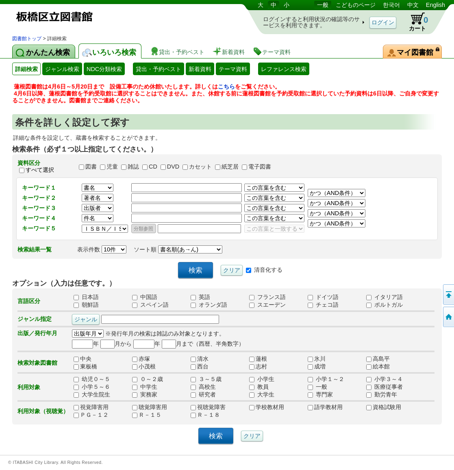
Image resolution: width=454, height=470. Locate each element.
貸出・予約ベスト (158, 69)
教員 (259, 386)
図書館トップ (26, 38)
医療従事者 (384, 386)
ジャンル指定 (34, 319)
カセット (200, 166)
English (435, 5)
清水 (202, 358)
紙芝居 (230, 166)
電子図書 (259, 166)
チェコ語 (323, 304)
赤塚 (144, 358)
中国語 (144, 297)
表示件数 (101, 249)
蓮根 (261, 358)
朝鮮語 (86, 304)
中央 (85, 358)
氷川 (317, 358)
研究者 (203, 394)
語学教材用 (325, 407)
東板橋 (85, 366)
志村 (261, 366)
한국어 (391, 5)
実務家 (144, 394)
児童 (112, 166)
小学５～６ (92, 386)
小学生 (261, 379)
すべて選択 (40, 170)
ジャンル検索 (62, 69)
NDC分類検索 (104, 69)
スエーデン (267, 304)
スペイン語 (150, 304)
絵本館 (378, 366)
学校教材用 (266, 407)
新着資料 (200, 69)
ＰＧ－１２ (91, 415)
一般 (322, 5)
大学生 (261, 394)
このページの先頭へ (448, 294)
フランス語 (267, 297)
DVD (173, 166)
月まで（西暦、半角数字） (203, 343)
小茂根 (144, 366)
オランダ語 (209, 304)
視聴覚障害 (208, 407)
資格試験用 (383, 407)
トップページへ (448, 317)
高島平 (378, 358)
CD (153, 166)
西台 (202, 366)
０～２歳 (147, 379)
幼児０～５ (92, 379)
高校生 (203, 386)
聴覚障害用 (149, 407)
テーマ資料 (233, 69)
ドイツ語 (323, 297)
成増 (319, 366)
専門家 (320, 394)
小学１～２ (326, 379)
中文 (413, 5)
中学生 (144, 386)
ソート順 (178, 249)
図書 (91, 166)
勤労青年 (381, 394)
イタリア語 (384, 297)
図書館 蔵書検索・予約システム (97, 17)
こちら (226, 86)
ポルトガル (384, 304)
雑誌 (133, 166)
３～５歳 (206, 379)
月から (116, 343)
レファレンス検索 (283, 69)
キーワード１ (39, 187)
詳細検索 (26, 69)
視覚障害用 (91, 407)
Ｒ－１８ (205, 415)
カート (414, 22)
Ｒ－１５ (146, 415)
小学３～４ (384, 379)
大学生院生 (92, 394)
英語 (200, 297)
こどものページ (356, 5)
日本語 (86, 297)
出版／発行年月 (37, 333)
